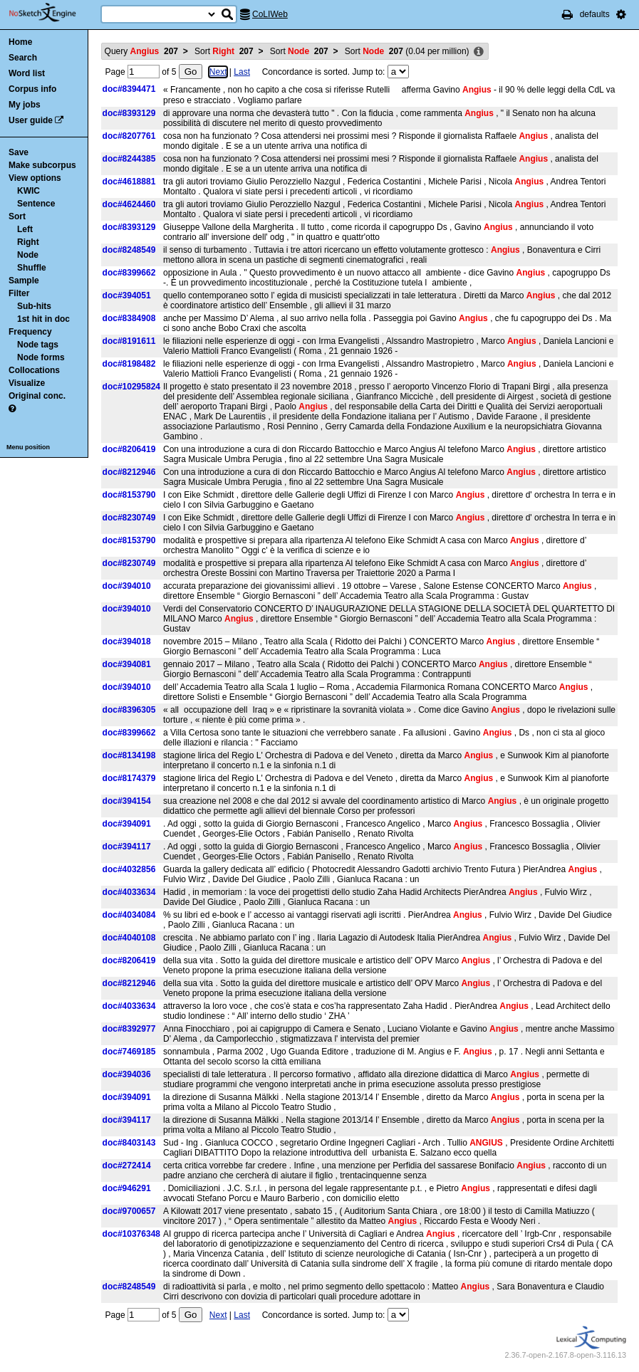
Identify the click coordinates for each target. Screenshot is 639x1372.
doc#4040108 (129, 938)
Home (20, 42)
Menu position (28, 447)
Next (218, 72)
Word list (27, 73)
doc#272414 (127, 1166)
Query (141, 51)
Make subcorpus (42, 165)
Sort (17, 216)
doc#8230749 (129, 518)
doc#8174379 (129, 778)
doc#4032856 (129, 869)
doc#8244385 (129, 159)
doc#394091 (127, 824)
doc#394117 (127, 847)
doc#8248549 (129, 250)
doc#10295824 (131, 387)
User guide (31, 120)
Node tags (37, 345)
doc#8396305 (129, 710)
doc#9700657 (129, 1211)
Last (242, 72)
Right (28, 242)
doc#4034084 (129, 915)
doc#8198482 (129, 364)
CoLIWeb (270, 14)
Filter (19, 293)
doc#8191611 (129, 341)
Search (23, 58)
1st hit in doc (43, 319)
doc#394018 (127, 641)
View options (35, 178)
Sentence (36, 204)
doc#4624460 (129, 204)
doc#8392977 (129, 1029)
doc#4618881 (129, 182)
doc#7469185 (129, 1052)
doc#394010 (127, 586)
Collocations (34, 370)
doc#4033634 (129, 892)
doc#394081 (127, 664)
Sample (24, 281)
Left (25, 229)
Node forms (41, 357)
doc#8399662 (129, 273)
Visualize (27, 383)
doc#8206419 (129, 449)
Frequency (30, 332)
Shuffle (31, 268)
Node (27, 255)
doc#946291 (127, 1188)
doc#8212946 (129, 472)
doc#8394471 (129, 89)
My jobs (25, 105)
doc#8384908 (129, 318)
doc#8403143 (129, 1143)
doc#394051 (127, 295)
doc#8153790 (129, 495)
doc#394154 (127, 801)
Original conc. (37, 396)
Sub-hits (34, 306)
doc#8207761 (129, 136)
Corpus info (32, 89)
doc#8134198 (129, 755)
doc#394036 (127, 1074)
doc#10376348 (131, 1234)
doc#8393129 (129, 113)
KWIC (28, 191)
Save (18, 152)
